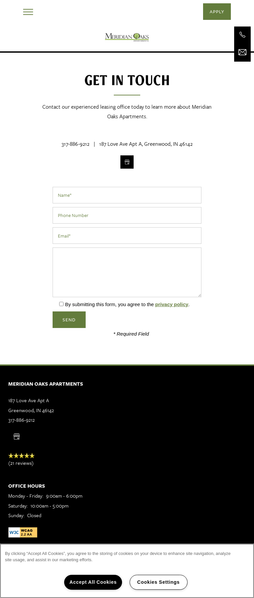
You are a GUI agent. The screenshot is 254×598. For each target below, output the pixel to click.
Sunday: (16, 515)
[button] (217, 11)
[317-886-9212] (242, 35)
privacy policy (171, 304)
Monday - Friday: (25, 495)
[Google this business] (127, 162)
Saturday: (18, 505)
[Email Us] (242, 52)
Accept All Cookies (93, 582)
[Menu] (28, 11)
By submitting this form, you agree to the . (127, 304)
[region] (127, 571)
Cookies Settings (158, 582)
